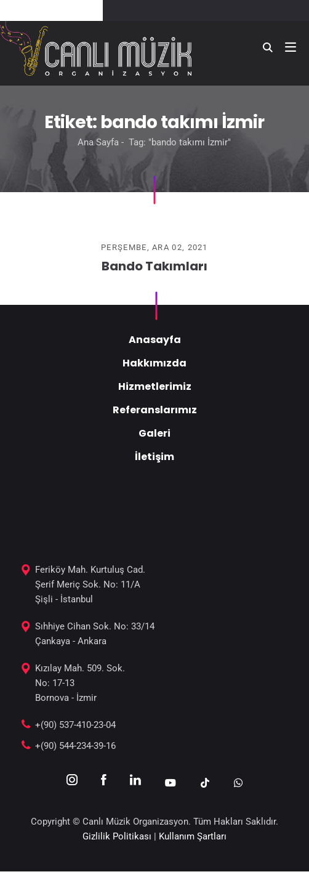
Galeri (154, 433)
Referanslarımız (155, 410)
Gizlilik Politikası (116, 836)
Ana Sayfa (98, 142)
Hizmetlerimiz (154, 386)
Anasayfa (155, 340)
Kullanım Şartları (193, 836)
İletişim (154, 457)
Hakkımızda (154, 363)
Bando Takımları (154, 266)
